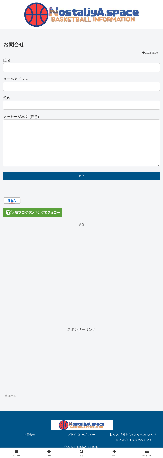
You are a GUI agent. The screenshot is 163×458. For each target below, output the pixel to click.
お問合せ (29, 434)
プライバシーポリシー (82, 434)
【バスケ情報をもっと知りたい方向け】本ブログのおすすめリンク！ (134, 437)
